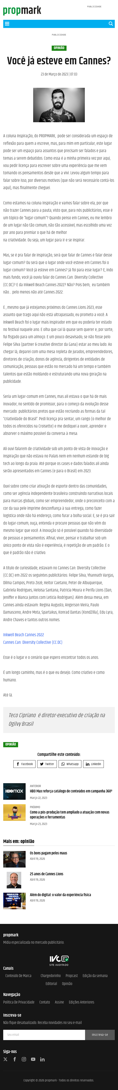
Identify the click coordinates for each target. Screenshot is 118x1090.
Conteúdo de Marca (18, 976)
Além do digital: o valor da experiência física (60, 895)
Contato (44, 1002)
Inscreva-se (100, 1035)
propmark (51, 1080)
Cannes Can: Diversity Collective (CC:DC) (32, 642)
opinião (59, 48)
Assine (59, 1002)
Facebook (24, 764)
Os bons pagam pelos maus (48, 853)
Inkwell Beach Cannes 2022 (23, 635)
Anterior (35, 786)
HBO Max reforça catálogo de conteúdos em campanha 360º (71, 791)
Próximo (35, 807)
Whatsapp (70, 764)
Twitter (47, 764)
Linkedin (93, 764)
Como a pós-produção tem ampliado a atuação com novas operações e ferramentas (69, 814)
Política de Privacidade (18, 1002)
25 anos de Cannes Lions (46, 874)
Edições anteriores (81, 1002)
